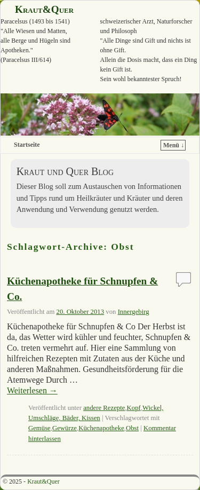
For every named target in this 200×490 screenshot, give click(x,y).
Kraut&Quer (44, 9)
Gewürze (64, 428)
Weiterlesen (32, 390)
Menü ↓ (173, 145)
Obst (132, 428)
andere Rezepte (104, 408)
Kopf (134, 408)
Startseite (27, 144)
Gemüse (39, 428)
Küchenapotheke (101, 428)
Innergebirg (133, 311)
